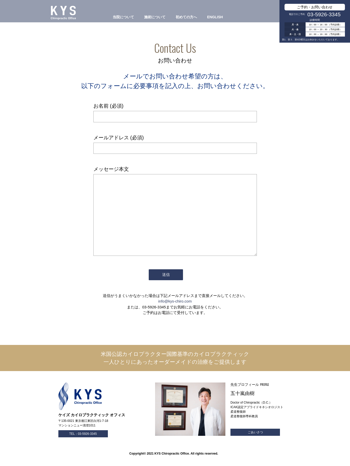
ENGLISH (215, 17)
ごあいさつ (255, 432)
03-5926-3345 (324, 14)
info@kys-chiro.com (175, 301)
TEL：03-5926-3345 (83, 434)
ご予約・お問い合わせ (314, 7)
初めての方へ (186, 17)
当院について (123, 17)
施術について (154, 17)
